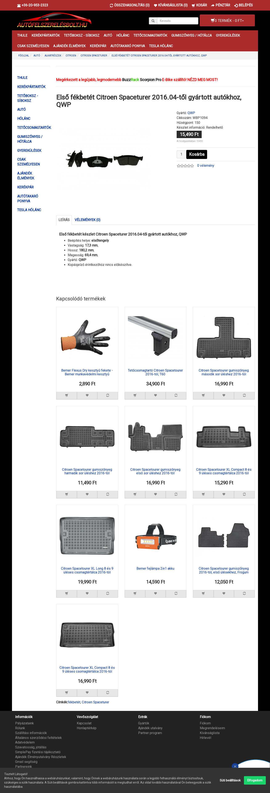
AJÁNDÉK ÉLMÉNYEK (69, 46)
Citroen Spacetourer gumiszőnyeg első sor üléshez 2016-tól (155, 471)
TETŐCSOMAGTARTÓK (150, 35)
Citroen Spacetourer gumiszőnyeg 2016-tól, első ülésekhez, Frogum (224, 570)
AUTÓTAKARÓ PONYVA (127, 46)
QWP (191, 113)
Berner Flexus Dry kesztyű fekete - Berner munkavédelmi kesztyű (87, 372)
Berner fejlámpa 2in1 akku (155, 568)
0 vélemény (205, 166)
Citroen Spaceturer (95, 702)
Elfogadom (254, 780)
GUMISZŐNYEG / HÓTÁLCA (191, 35)
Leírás (64, 220)
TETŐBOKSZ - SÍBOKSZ (81, 35)
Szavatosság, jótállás (30, 747)
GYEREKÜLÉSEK (228, 35)
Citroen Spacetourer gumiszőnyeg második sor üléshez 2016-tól (224, 372)
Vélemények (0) (87, 220)
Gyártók (143, 723)
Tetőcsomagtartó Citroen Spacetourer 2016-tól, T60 (155, 372)
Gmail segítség (26, 761)
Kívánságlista (210, 732)
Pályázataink (24, 723)
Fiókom (205, 723)
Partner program (150, 732)
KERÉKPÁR (98, 46)
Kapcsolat (84, 723)
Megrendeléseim (212, 727)
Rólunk (20, 727)
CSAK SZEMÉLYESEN (33, 46)
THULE (22, 35)
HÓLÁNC (122, 35)
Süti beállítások (230, 780)
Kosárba (196, 154)
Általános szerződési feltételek (38, 737)
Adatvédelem (25, 742)
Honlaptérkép (87, 727)
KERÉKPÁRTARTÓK (46, 35)
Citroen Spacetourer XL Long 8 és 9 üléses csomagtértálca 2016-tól (87, 570)
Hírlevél (205, 737)
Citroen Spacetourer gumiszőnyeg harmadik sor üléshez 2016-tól (87, 471)
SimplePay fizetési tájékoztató (38, 752)
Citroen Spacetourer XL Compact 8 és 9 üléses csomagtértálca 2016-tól (223, 471)
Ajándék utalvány (150, 727)
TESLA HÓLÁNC (161, 46)
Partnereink (23, 766)
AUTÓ (108, 35)
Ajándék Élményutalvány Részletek (40, 756)
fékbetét (74, 702)
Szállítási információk (31, 732)
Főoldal (23, 55)
